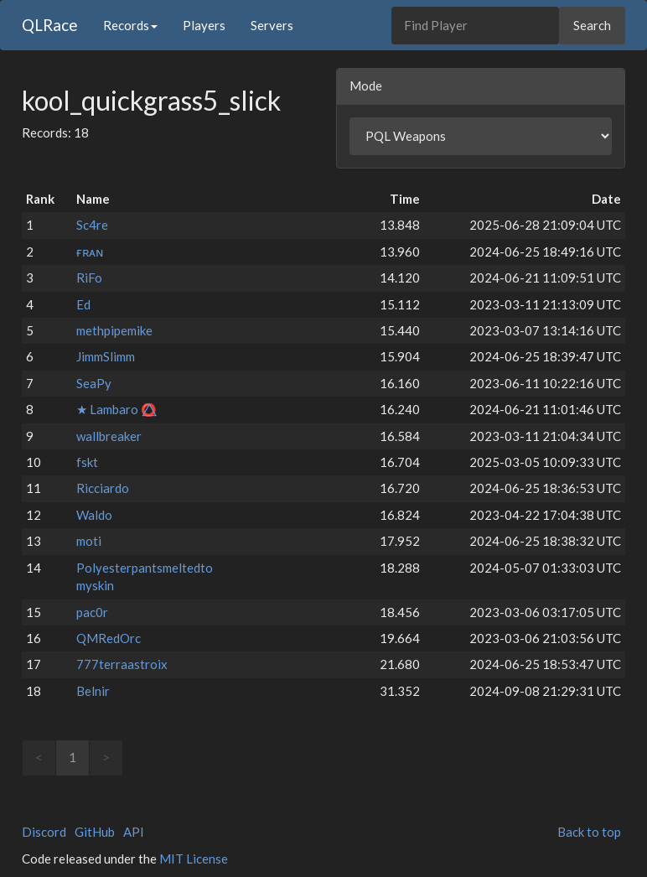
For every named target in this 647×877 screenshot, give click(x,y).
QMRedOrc (108, 638)
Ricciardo (102, 488)
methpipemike (114, 330)
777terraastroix (122, 664)
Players (204, 25)
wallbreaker (109, 436)
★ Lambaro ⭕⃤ (116, 409)
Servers (272, 25)
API (133, 831)
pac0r (92, 612)
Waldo (94, 514)
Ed (83, 304)
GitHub (95, 831)
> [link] (106, 757)
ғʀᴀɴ (89, 251)
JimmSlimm (105, 356)
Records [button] (130, 25)
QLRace (50, 24)
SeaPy (93, 383)
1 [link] (72, 757)
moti (88, 540)
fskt (87, 462)
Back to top (589, 831)
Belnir (93, 690)
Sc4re (92, 224)
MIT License (193, 858)
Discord (44, 831)
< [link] (39, 757)
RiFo (89, 277)
